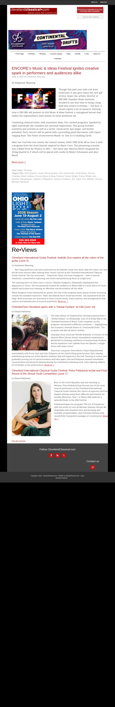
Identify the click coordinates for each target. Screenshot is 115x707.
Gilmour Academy (62, 184)
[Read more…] (18, 167)
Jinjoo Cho (81, 184)
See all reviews (18, 446)
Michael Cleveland (20, 187)
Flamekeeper (26, 184)
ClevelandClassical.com (50, 481)
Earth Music (81, 178)
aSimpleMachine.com (72, 481)
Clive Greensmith (67, 178)
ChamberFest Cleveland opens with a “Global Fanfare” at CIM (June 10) (53, 312)
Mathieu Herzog (94, 184)
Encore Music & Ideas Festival (49, 181)
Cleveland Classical (61, 483)
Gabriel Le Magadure (43, 184)
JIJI (73, 184)
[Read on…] (63, 306)
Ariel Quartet (30, 178)
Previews (28, 175)
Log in (82, 481)
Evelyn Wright (71, 181)
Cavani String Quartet (47, 178)
